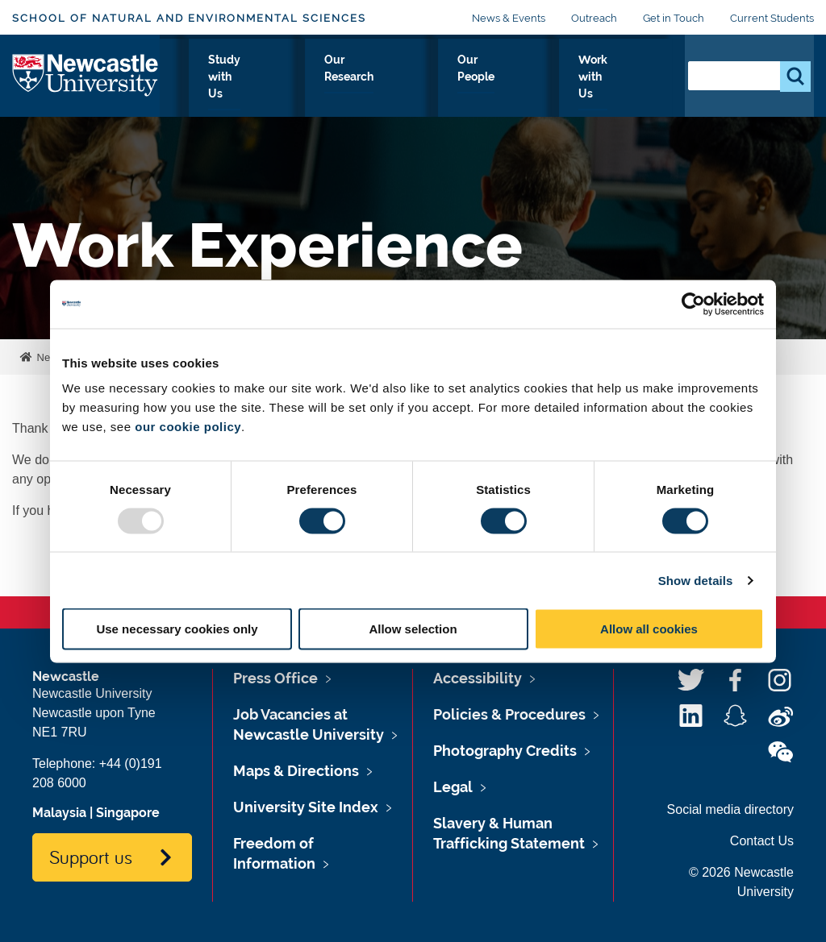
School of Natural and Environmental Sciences (189, 18)
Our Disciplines (275, 87)
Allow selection (413, 629)
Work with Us (627, 87)
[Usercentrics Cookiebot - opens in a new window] (693, 304)
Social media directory (730, 809)
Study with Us (369, 87)
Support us (90, 856)
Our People (544, 87)
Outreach (594, 18)
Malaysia (59, 812)
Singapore (128, 812)
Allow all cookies (649, 629)
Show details (695, 580)
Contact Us (762, 841)
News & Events (508, 18)
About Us (194, 87)
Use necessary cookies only (176, 629)
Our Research (459, 87)
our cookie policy (188, 427)
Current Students (772, 18)
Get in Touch (673, 18)
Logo (86, 84)
